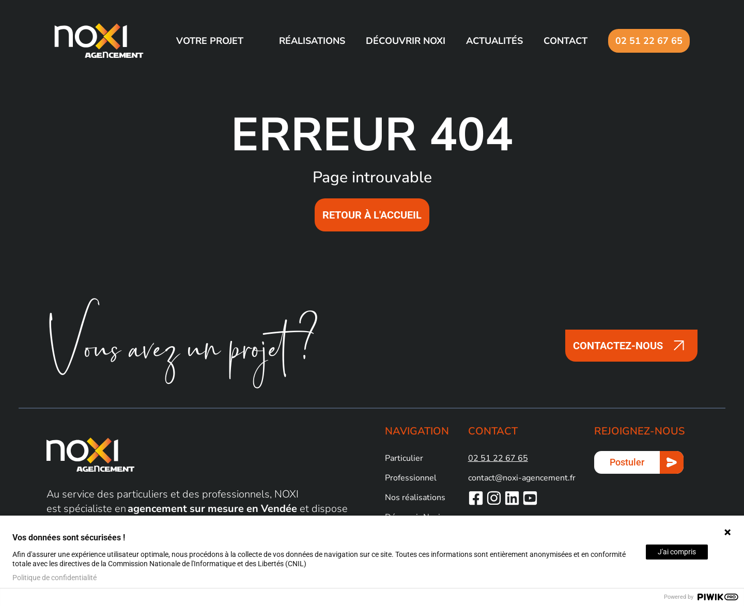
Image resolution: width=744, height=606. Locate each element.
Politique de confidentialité (54, 577)
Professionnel (411, 478)
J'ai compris (677, 552)
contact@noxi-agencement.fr (522, 478)
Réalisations (312, 41)
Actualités (494, 41)
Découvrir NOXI (405, 41)
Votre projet (209, 41)
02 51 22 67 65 (649, 41)
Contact (565, 41)
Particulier (404, 458)
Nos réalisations (415, 497)
